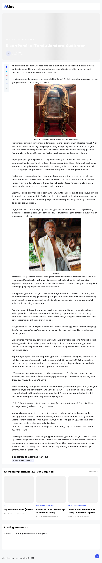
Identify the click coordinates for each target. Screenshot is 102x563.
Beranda (9, 39)
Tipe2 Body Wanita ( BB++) (18, 509)
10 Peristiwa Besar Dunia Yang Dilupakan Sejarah (81, 511)
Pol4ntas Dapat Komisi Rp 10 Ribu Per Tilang (50, 511)
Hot (5, 505)
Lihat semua (93, 472)
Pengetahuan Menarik (25, 39)
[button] (6, 88)
